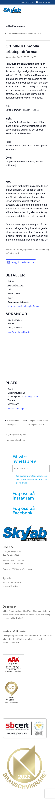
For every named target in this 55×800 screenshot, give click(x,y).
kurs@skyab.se (35, 236)
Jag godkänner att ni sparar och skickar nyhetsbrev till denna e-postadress (31, 479)
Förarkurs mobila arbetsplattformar (23, 306)
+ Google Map (31, 396)
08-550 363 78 (27, 2)
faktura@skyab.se (24, 569)
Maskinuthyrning (10, 586)
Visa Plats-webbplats (17, 408)
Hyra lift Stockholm (12, 582)
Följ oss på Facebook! (15, 440)
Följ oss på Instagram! (16, 434)
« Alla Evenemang (16, 26)
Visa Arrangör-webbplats (19, 332)
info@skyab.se (16, 563)
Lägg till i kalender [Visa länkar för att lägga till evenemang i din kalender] (21, 262)
